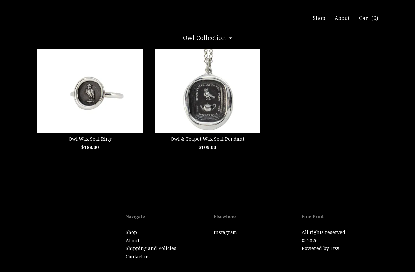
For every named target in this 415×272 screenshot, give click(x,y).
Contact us (138, 256)
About (342, 18)
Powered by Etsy (320, 248)
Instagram (225, 232)
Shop (319, 18)
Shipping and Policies (151, 248)
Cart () (368, 18)
